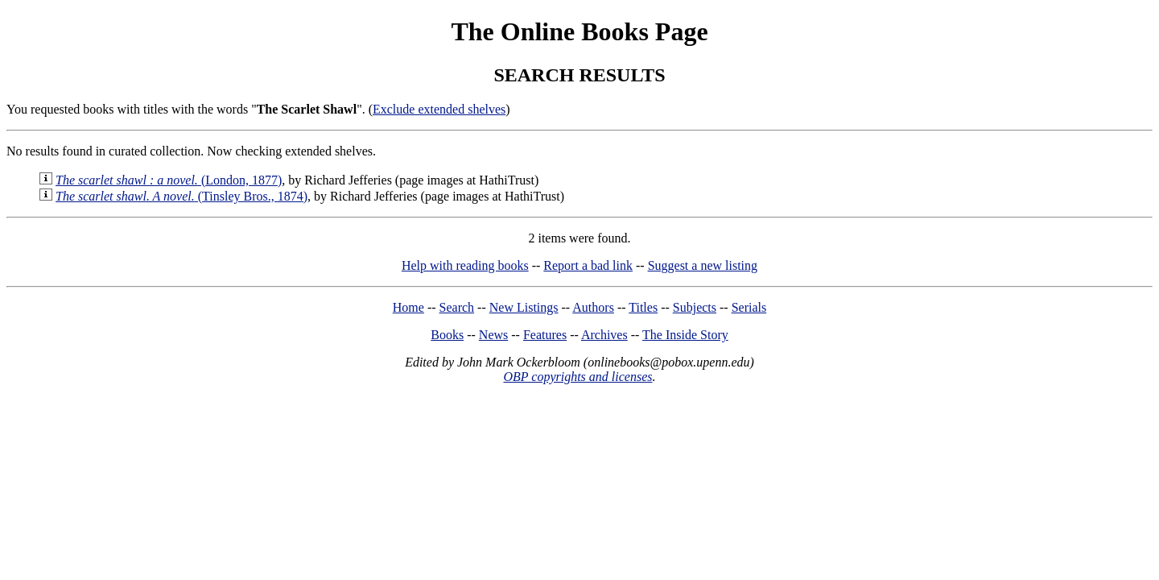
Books (447, 335)
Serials (749, 307)
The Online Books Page (579, 31)
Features (545, 335)
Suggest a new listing (702, 265)
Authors (593, 307)
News (493, 335)
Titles (643, 307)
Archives (604, 335)
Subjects (694, 307)
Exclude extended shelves (439, 109)
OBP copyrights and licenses (577, 376)
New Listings (524, 307)
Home (408, 307)
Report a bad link (588, 265)
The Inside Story (685, 335)
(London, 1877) (169, 180)
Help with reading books (465, 265)
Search (457, 307)
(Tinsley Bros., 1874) (181, 196)
